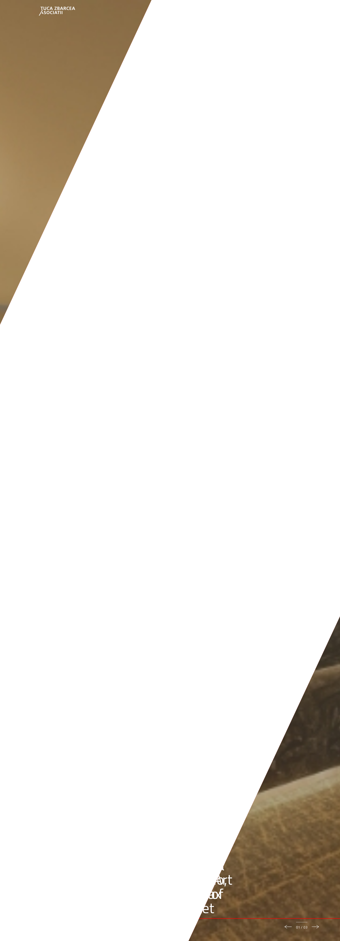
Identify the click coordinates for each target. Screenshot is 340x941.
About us (164, 11)
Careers (275, 11)
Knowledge (226, 11)
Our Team (184, 11)
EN (289, 11)
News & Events (252, 11)
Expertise (204, 11)
